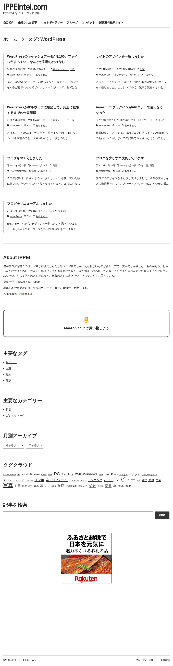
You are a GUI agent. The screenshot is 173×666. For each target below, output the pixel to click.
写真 (8, 369)
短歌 (8, 381)
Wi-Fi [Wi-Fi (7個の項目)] (78, 475)
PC (11, 172)
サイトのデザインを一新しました (121, 57)
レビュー (11, 363)
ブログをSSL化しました (25, 159)
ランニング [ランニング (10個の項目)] (95, 481)
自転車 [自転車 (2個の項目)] (100, 487)
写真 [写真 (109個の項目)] (8, 486)
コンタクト (88, 23)
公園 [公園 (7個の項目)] (158, 481)
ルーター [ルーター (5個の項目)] (108, 481)
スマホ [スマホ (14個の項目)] (39, 481)
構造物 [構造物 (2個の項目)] (53, 487)
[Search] (78, 516)
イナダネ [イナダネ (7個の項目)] (134, 475)
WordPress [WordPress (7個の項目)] (111, 475)
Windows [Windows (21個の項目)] (90, 475)
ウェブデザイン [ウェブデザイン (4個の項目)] (149, 475)
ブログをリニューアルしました (30, 204)
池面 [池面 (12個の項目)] (61, 487)
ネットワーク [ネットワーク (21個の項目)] (57, 481)
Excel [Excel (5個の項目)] (25, 475)
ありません (41, 75)
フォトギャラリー (52, 23)
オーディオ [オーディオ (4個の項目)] (8, 481)
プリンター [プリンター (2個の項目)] (74, 481)
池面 (8, 375)
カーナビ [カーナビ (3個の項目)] (20, 481)
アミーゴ (72, 23)
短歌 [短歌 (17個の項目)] (92, 487)
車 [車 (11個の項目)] (114, 487)
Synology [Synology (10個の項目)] (67, 475)
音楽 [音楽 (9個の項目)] (128, 487)
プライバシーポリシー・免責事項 (152, 661)
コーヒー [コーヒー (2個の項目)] (29, 481)
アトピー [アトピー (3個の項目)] (123, 476)
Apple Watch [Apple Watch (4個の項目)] (9, 475)
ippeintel (10, 294)
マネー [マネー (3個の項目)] (83, 481)
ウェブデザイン (120, 75)
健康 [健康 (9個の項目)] (151, 481)
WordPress (16, 75)
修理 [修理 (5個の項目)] (144, 481)
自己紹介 (8, 23)
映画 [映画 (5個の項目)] (36, 487)
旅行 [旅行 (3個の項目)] (30, 487)
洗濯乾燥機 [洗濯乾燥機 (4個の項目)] (71, 487)
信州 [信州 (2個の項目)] (138, 481)
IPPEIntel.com (28, 7)
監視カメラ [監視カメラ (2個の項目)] (83, 487)
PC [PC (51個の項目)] (57, 474)
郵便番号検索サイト (111, 23)
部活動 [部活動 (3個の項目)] (121, 487)
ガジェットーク (61, 70)
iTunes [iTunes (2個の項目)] (44, 476)
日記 (72, 70)
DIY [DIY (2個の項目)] (18, 476)
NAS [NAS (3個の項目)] (50, 476)
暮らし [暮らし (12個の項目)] (44, 487)
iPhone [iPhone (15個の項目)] (35, 475)
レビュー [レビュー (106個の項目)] (125, 480)
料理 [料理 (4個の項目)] (24, 487)
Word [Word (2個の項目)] (101, 476)
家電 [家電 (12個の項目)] (18, 487)
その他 (144, 166)
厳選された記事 (27, 23)
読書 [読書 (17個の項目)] (108, 487)
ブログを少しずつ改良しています (121, 159)
